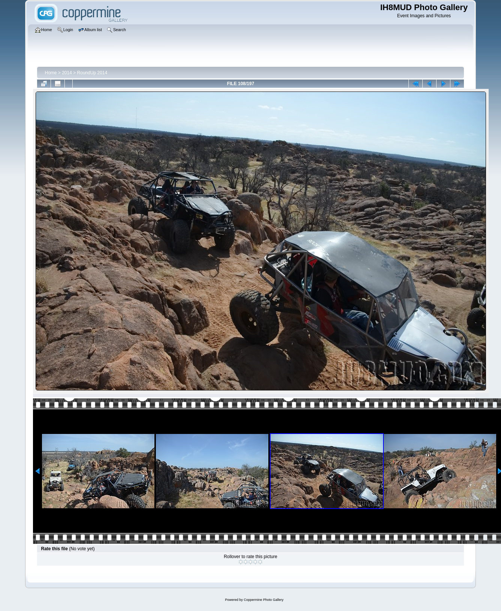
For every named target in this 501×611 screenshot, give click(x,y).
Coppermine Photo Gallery (263, 600)
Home (51, 72)
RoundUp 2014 (92, 72)
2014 (67, 72)
